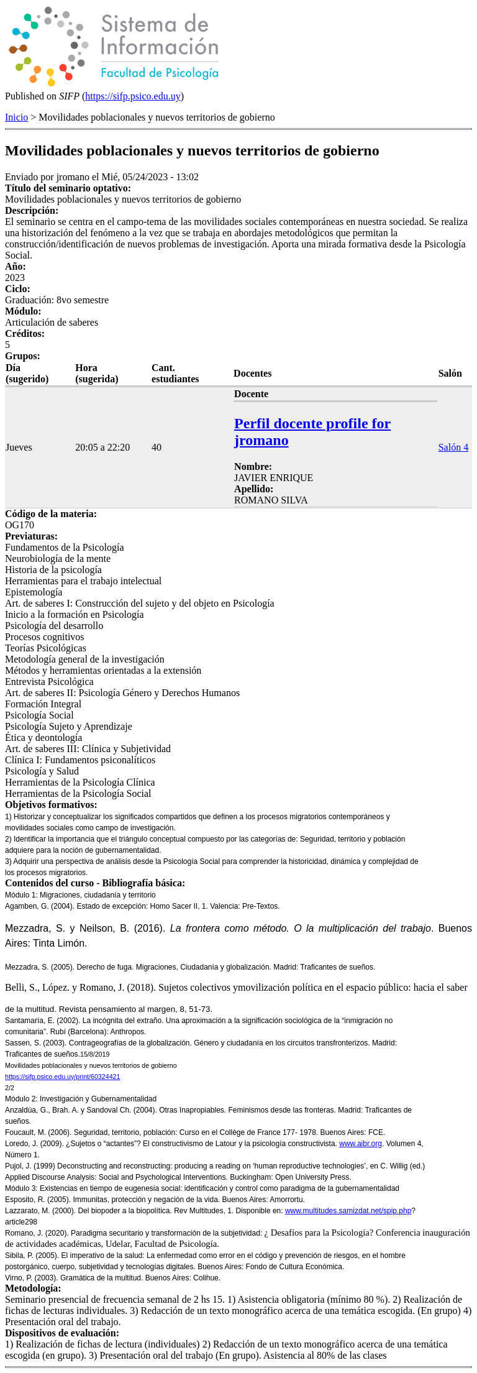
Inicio (16, 117)
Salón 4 (453, 447)
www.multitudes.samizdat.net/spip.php (348, 1210)
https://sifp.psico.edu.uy (132, 96)
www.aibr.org (360, 1143)
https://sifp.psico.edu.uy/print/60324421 (62, 1076)
